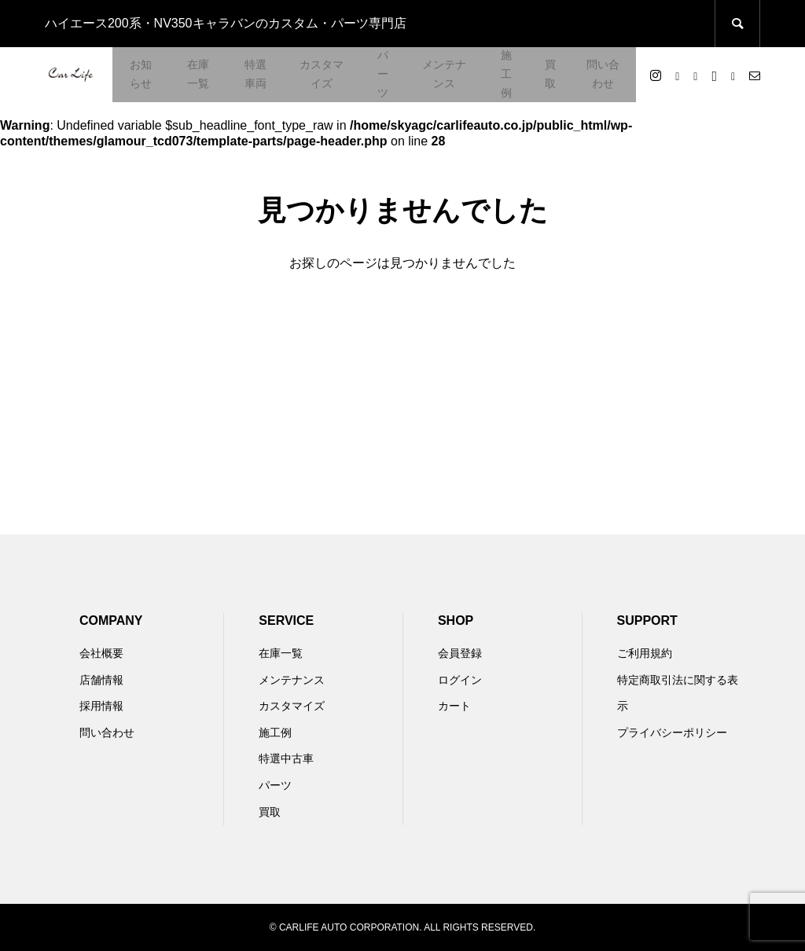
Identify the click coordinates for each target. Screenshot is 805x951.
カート (454, 705)
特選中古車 (286, 758)
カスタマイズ (322, 74)
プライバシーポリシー (672, 732)
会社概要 (101, 653)
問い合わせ (602, 74)
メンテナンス (444, 74)
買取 (550, 74)
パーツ (382, 74)
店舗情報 (101, 680)
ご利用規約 (644, 653)
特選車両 (255, 74)
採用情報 (101, 705)
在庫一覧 (198, 74)
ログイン (460, 680)
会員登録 (460, 653)
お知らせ (141, 74)
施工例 (506, 74)
